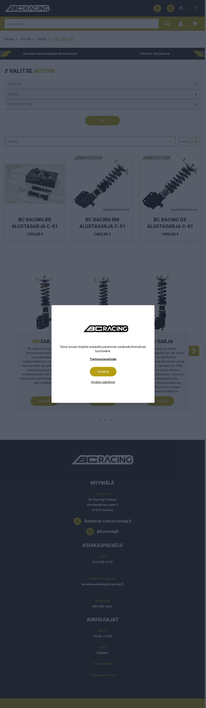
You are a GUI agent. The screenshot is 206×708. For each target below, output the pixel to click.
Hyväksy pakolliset (103, 382)
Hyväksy (103, 371)
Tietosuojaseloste (103, 359)
